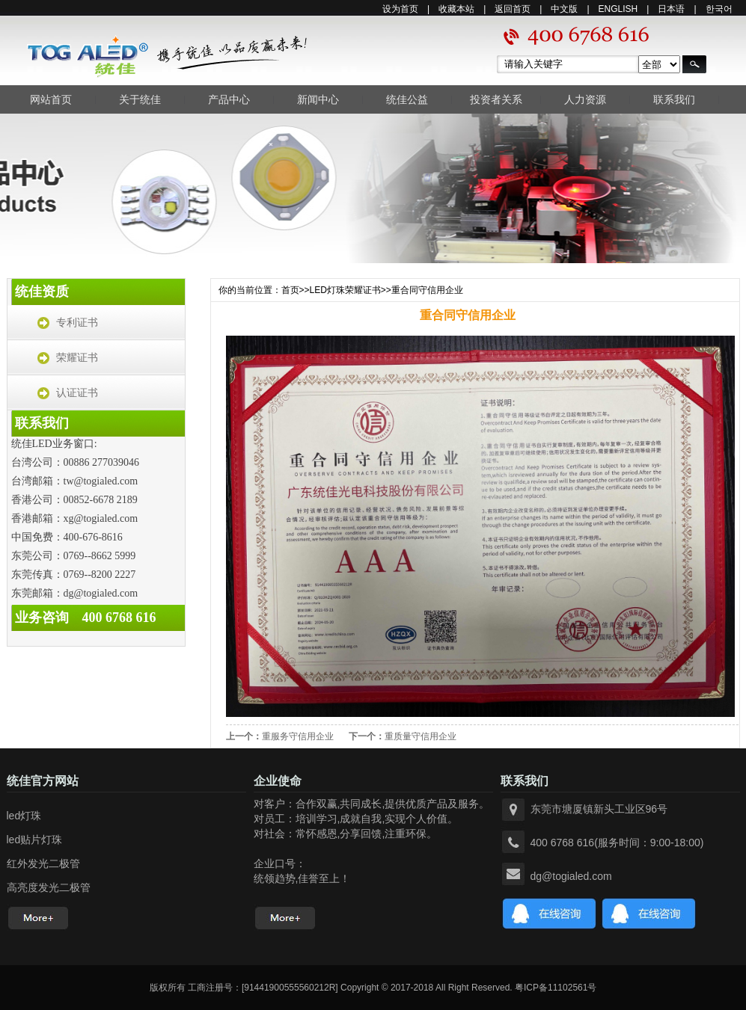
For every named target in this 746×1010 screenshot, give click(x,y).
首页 (290, 290)
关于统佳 (140, 99)
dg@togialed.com (571, 876)
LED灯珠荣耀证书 (345, 290)
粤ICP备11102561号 (555, 987)
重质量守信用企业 (420, 736)
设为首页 (400, 9)
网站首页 (51, 99)
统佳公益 (407, 99)
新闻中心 (318, 99)
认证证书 (77, 392)
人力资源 (585, 99)
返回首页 (513, 9)
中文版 (564, 9)
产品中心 (229, 99)
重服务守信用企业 (298, 736)
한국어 (719, 9)
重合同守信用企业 (427, 290)
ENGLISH (618, 9)
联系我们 (674, 99)
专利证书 (77, 322)
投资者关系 (496, 99)
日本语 (671, 9)
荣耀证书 (77, 357)
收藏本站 (456, 9)
